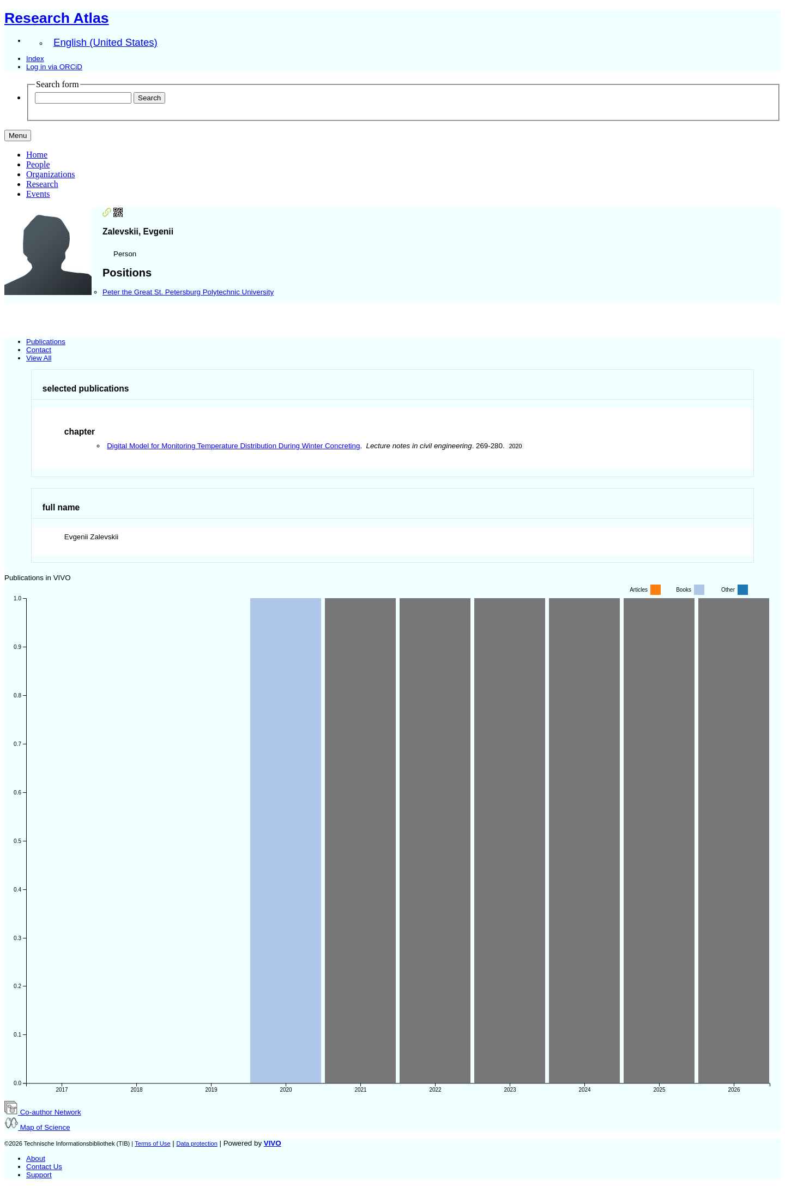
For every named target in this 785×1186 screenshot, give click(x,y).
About (35, 1158)
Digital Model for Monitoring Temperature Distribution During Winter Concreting (233, 446)
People (38, 164)
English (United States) (105, 42)
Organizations (50, 174)
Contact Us (44, 1167)
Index (35, 59)
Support (39, 1175)
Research (42, 184)
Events (38, 193)
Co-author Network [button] (42, 1112)
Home (36, 154)
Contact (38, 350)
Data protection (196, 1143)
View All (38, 358)
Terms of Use (152, 1143)
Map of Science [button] (37, 1127)
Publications (45, 342)
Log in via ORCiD (54, 67)
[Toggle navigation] (17, 135)
